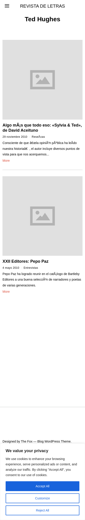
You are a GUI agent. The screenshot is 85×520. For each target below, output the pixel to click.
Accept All (42, 486)
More (6, 160)
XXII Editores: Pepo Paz (25, 261)
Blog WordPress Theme (54, 441)
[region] (42, 481)
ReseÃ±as (38, 136)
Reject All (42, 510)
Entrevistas (31, 267)
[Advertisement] (42, 345)
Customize (42, 498)
